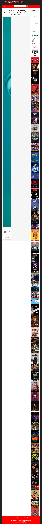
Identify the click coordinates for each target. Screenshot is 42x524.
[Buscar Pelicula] (34, 17)
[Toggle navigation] (4, 6)
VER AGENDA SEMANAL (35, 47)
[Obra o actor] (20, 6)
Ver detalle (7, 237)
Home (4, 8)
